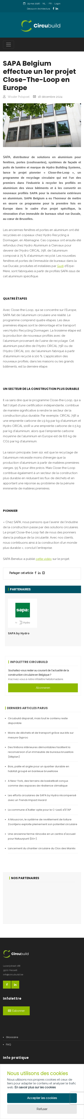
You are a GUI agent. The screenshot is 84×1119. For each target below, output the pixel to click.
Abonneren (43, 687)
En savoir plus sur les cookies (35, 1087)
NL (44, 3)
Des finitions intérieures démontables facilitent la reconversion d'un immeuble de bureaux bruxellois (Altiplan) (41, 752)
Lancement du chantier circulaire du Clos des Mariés (41, 848)
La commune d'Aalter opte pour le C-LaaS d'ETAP (39, 810)
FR (50, 3)
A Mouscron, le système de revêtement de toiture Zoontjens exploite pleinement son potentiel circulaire (42, 822)
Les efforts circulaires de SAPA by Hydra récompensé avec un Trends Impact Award (42, 797)
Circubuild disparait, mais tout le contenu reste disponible (38, 720)
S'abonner (16, 1010)
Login (57, 3)
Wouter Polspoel (19, 96)
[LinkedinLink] (57, 9)
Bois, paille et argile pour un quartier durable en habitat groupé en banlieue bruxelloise (38, 769)
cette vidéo (44, 559)
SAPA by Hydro (19, 633)
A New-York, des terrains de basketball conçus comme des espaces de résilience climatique (38, 783)
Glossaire (12, 1037)
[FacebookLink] (53, 9)
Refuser (42, 1109)
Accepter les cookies (42, 1098)
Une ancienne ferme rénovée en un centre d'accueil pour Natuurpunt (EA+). (41, 836)
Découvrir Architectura (38, 9)
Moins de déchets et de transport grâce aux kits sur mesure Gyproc (41, 735)
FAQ (8, 1044)
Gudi (60, 266)
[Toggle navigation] (8, 44)
